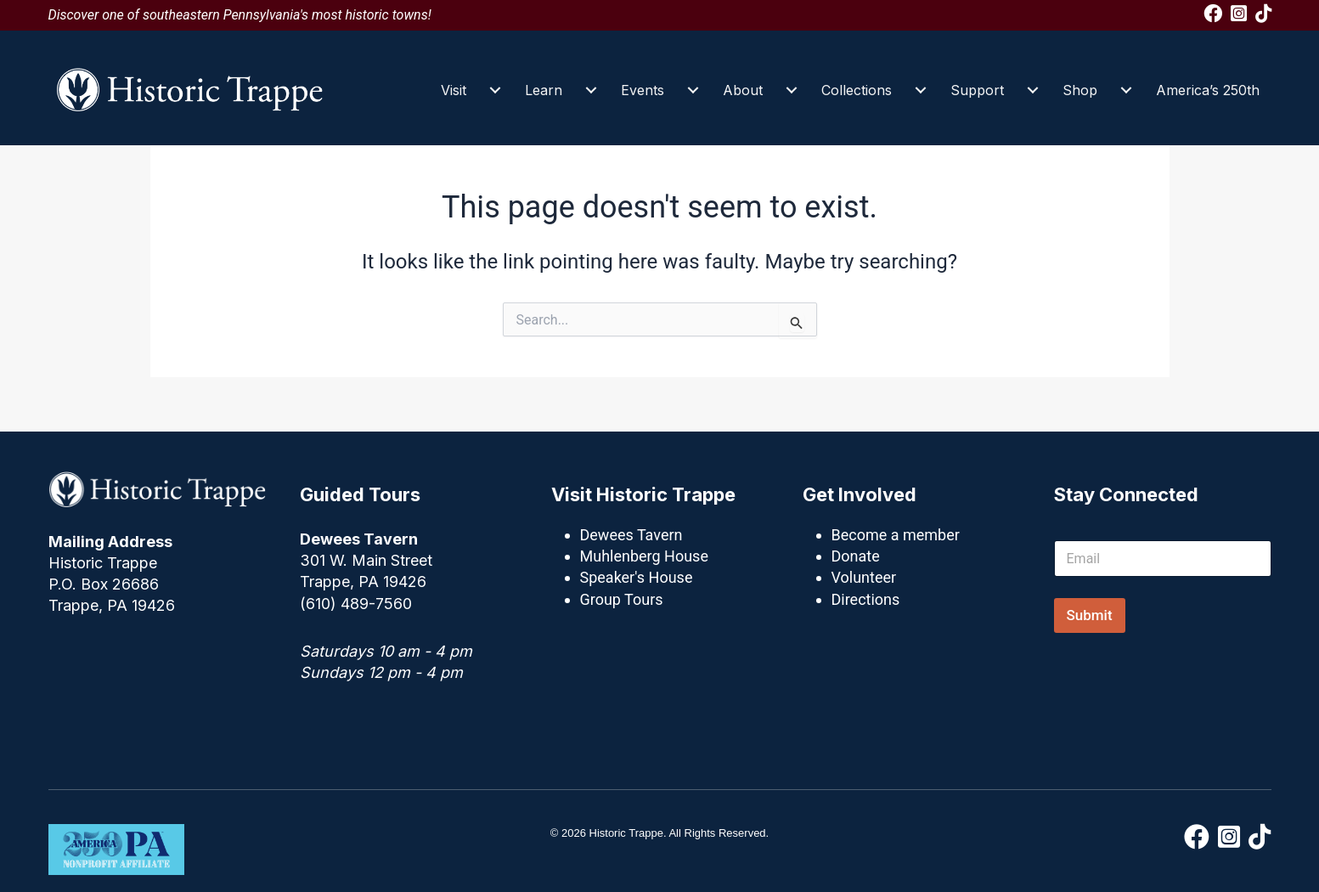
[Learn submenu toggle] (591, 90)
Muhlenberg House (644, 556)
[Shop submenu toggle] (1126, 90)
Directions (865, 599)
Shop (1080, 90)
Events (642, 90)
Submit (1090, 615)
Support (977, 90)
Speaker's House (636, 577)
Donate (855, 556)
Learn (543, 90)
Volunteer (864, 577)
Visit (453, 90)
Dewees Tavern (631, 535)
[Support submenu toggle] (1033, 90)
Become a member (895, 535)
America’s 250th (1208, 90)
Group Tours (621, 599)
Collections (856, 90)
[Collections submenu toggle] (921, 90)
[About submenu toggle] (792, 90)
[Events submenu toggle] (693, 90)
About (743, 90)
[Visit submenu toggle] (495, 90)
